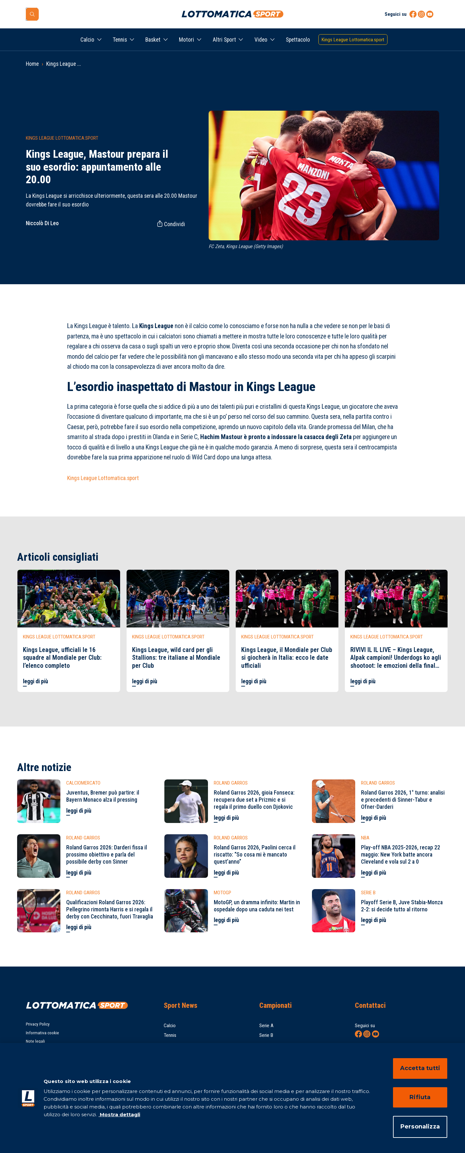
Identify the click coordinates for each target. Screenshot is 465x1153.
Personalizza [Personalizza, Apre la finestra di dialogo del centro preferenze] (420, 1126)
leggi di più (35, 681)
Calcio (87, 39)
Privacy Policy (38, 1024)
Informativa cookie (42, 1032)
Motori (186, 39)
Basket (152, 39)
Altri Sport (224, 39)
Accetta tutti (420, 1068)
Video (260, 39)
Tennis (120, 39)
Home (32, 64)
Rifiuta (419, 1097)
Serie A (266, 1025)
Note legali (35, 1041)
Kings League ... (63, 64)
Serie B (266, 1035)
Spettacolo (298, 39)
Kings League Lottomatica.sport (103, 478)
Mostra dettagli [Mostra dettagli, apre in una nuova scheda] (119, 1114)
